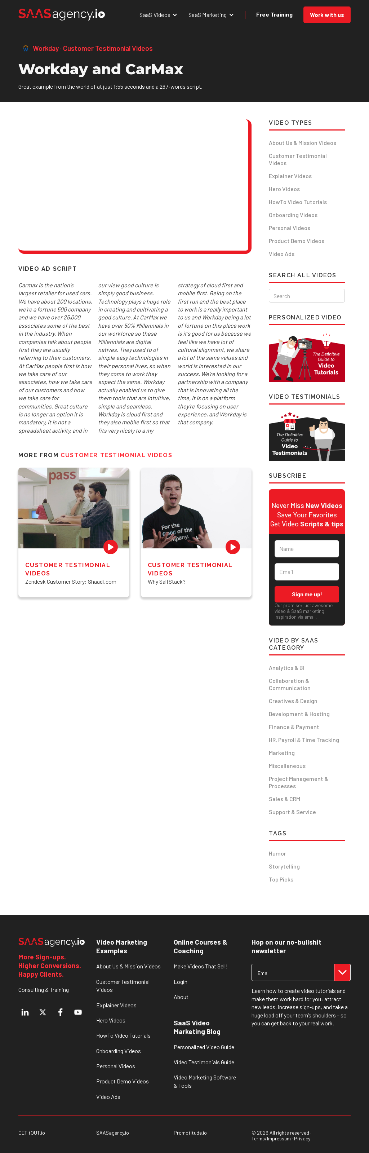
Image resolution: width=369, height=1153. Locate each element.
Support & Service (292, 811)
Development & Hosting (299, 713)
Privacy (302, 1138)
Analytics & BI (286, 667)
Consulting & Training (43, 989)
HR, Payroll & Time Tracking (304, 739)
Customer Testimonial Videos (298, 159)
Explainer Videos (290, 175)
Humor (277, 853)
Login (180, 981)
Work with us (327, 14)
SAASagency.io (112, 1133)
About (181, 996)
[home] (61, 15)
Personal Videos (289, 227)
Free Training (274, 14)
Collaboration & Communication (290, 684)
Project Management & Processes (298, 782)
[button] (158, 14)
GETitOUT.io (31, 1133)
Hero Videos (284, 188)
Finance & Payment (294, 726)
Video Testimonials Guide (204, 1062)
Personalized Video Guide (204, 1046)
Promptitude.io (190, 1133)
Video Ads (281, 253)
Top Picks (281, 879)
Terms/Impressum (271, 1138)
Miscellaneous (287, 765)
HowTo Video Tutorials (298, 201)
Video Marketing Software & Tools (205, 1081)
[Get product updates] (293, 972)
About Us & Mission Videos (302, 142)
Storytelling (284, 866)
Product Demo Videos (296, 240)
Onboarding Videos (293, 214)
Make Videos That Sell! (201, 966)
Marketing (282, 752)
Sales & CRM (284, 798)
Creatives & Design (293, 700)
